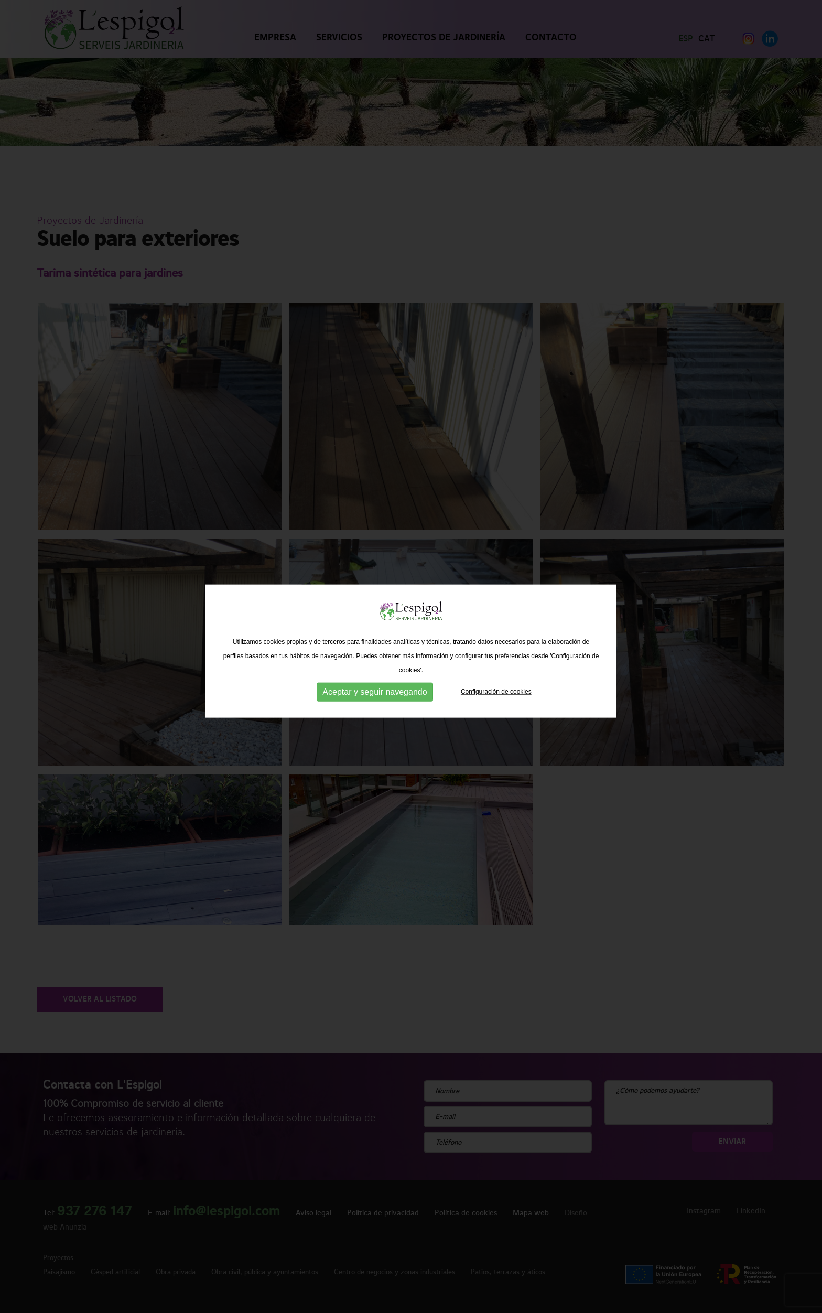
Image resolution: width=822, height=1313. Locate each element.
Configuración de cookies (496, 690)
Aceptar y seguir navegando (374, 690)
